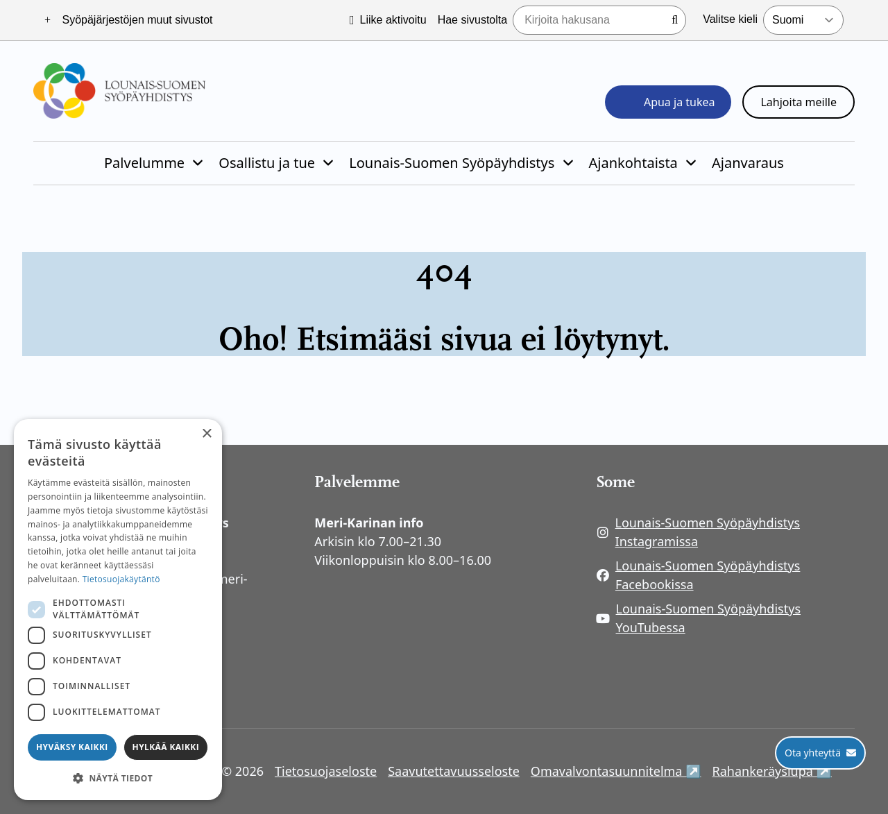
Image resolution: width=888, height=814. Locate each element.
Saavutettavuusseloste (454, 771)
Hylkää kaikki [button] (166, 747)
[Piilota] (196, 163)
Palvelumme (144, 162)
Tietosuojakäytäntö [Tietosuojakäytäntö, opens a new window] (121, 579)
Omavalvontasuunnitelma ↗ (616, 770)
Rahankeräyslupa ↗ (772, 770)
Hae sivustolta (473, 20)
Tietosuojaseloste (326, 771)
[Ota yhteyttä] (820, 753)
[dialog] (118, 609)
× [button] (206, 434)
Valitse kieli (730, 19)
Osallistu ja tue (267, 162)
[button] (118, 778)
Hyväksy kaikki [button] (72, 747)
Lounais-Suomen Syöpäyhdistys (451, 162)
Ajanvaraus (748, 162)
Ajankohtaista (633, 162)
